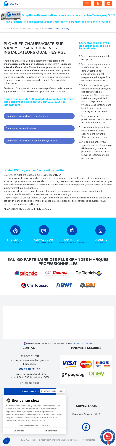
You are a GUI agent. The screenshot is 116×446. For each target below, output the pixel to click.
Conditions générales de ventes (64, 440)
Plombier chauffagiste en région (27, 28)
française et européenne (72, 234)
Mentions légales (87, 440)
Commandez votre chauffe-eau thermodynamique (31, 140)
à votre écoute (44, 234)
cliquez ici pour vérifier (82, 343)
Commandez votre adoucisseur (21, 128)
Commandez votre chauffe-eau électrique (27, 116)
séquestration (88, 73)
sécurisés (100, 234)
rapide (15, 234)
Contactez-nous (30, 391)
